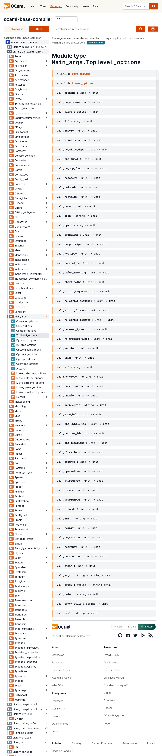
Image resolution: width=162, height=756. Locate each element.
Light (118, 626)
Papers (108, 707)
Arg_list (20, 368)
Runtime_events (24, 732)
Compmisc (21, 160)
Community (72, 6)
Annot (18, 56)
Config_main (22, 179)
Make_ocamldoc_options (30, 392)
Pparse (19, 477)
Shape (18, 534)
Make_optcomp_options (30, 382)
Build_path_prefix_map (28, 103)
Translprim (20, 624)
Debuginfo (21, 198)
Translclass (21, 605)
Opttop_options (25, 359)
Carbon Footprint (102, 743)
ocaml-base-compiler (28, 19)
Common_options (26, 321)
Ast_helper (21, 65)
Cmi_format (21, 132)
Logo (107, 723)
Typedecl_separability (27, 657)
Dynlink (19, 718)
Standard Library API (116, 685)
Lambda (19, 283)
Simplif (18, 543)
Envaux (19, 236)
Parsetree (20, 458)
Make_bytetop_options (30, 378)
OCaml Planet (60, 723)
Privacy (151, 743)
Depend (19, 203)
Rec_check (21, 524)
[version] (66, 19)
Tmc (17, 595)
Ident (18, 250)
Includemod (21, 269)
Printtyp (19, 510)
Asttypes (20, 84)
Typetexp (20, 690)
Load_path (21, 297)
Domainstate (22, 226)
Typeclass (20, 633)
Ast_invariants (23, 70)
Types (18, 685)
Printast (19, 496)
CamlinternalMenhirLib (27, 117)
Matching (20, 406)
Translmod (21, 614)
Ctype (18, 188)
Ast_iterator (22, 75)
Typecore (20, 638)
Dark (132, 626)
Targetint (20, 576)
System (147, 626)
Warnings (20, 699)
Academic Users (61, 677)
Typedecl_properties (27, 652)
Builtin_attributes (24, 108)
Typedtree (21, 671)
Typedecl (20, 643)
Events (56, 716)
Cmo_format (22, 136)
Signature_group (24, 538)
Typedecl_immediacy (27, 647)
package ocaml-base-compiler (22, 37)
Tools (43, 6)
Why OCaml (58, 685)
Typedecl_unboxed (26, 661)
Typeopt (20, 680)
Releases (57, 662)
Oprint (18, 434)
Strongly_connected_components (30, 548)
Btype (18, 98)
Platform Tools (112, 670)
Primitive (20, 491)
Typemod (20, 676)
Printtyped (21, 515)
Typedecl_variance (25, 666)
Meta (18, 411)
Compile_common (25, 155)
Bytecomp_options (27, 340)
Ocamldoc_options (27, 363)
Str (16, 747)
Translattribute (23, 600)
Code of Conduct (62, 751)
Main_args (21, 316)
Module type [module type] (96, 42)
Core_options (24, 326)
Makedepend (22, 401)
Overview (17, 29)
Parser (18, 453)
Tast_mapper (22, 586)
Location (20, 307)
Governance (129, 743)
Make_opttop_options (29, 387)
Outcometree (22, 439)
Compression (22, 165)
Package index (61, 38)
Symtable (20, 567)
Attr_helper (21, 89)
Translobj (20, 619)
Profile (18, 520)
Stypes (19, 553)
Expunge (20, 245)
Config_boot (22, 174)
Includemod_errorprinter (28, 273)
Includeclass (22, 259)
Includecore (21, 264)
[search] (153, 6)
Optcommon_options (28, 349)
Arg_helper (21, 61)
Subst (18, 557)
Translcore (21, 609)
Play (95, 6)
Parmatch (20, 444)
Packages (56, 6)
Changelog (58, 654)
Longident (20, 311)
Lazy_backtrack (24, 288)
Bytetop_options (26, 344)
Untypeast (21, 695)
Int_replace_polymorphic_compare (32, 278)
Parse (18, 449)
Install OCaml (111, 654)
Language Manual (114, 677)
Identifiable (21, 255)
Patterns (20, 467)
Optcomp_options (26, 354)
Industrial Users (61, 670)
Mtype (18, 420)
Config (18, 169)
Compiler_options (26, 330)
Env (17, 231)
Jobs (55, 731)
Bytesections (22, 113)
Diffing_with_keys (25, 212)
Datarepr (20, 193)
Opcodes (20, 430)
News (85, 6)
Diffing (18, 207)
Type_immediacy (24, 628)
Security (76, 743)
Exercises (109, 700)
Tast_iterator (22, 581)
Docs (39, 29)
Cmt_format (22, 146)
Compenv (20, 150)
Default (20, 397)
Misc (17, 415)
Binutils (19, 94)
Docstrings (21, 221)
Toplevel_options (26, 335)
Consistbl (20, 184)
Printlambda (22, 501)
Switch (19, 562)
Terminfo (20, 590)
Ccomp (19, 122)
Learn (33, 6)
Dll (16, 217)
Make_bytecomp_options (31, 373)
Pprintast (20, 482)
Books (107, 692)
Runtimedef (21, 529)
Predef (19, 486)
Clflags (18, 127)
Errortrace (20, 240)
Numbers (20, 425)
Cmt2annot (21, 141)
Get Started (111, 662)
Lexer (18, 292)
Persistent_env (23, 472)
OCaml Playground (114, 715)
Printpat (19, 505)
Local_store (21, 302)
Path (17, 463)
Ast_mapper (21, 80)
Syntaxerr (20, 572)
